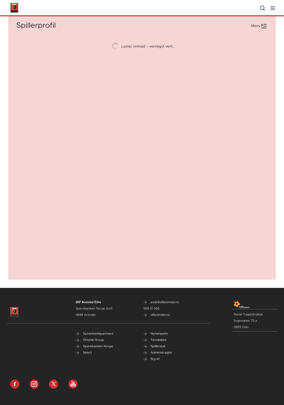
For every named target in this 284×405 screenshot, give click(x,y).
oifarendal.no (156, 315)
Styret (151, 359)
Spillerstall (154, 346)
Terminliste (154, 340)
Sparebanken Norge (94, 346)
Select (84, 352)
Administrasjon (157, 352)
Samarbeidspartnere (94, 333)
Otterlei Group (90, 340)
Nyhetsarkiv (155, 333)
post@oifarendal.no (161, 302)
